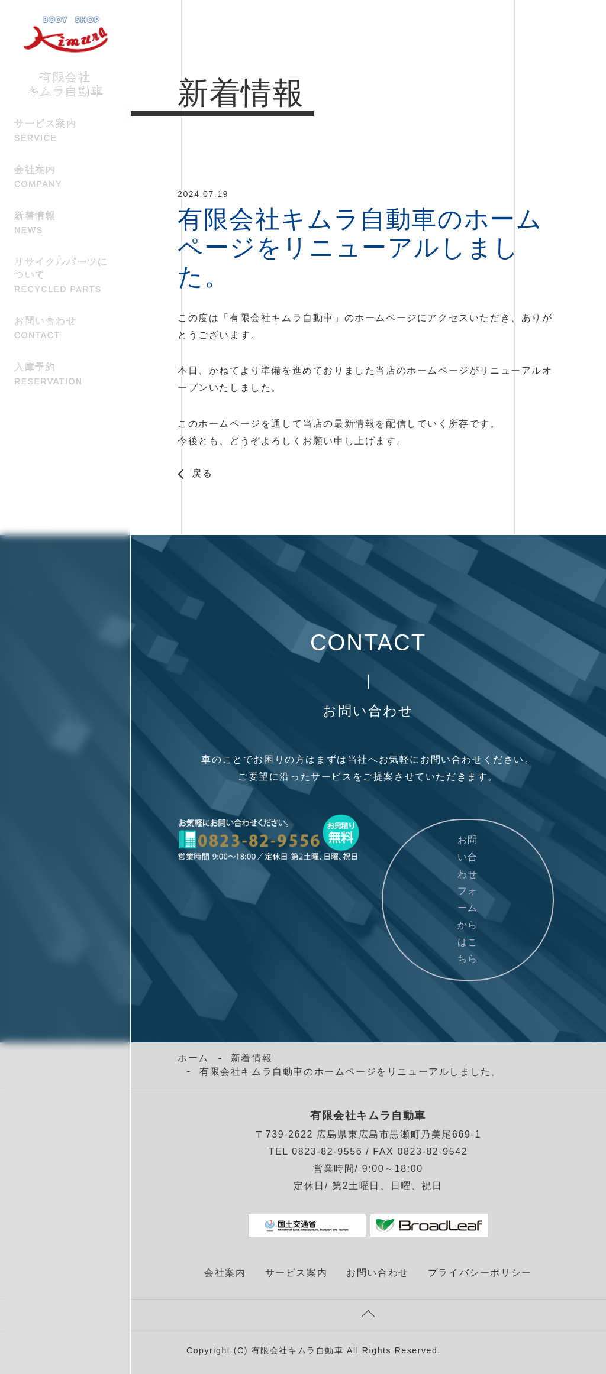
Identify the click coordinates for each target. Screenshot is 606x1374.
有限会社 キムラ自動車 (65, 71)
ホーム (193, 1058)
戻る (202, 473)
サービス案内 (65, 131)
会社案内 (65, 177)
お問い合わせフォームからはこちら (467, 899)
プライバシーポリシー (480, 1273)
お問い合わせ (65, 329)
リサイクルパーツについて (65, 276)
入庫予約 (65, 375)
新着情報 (65, 223)
